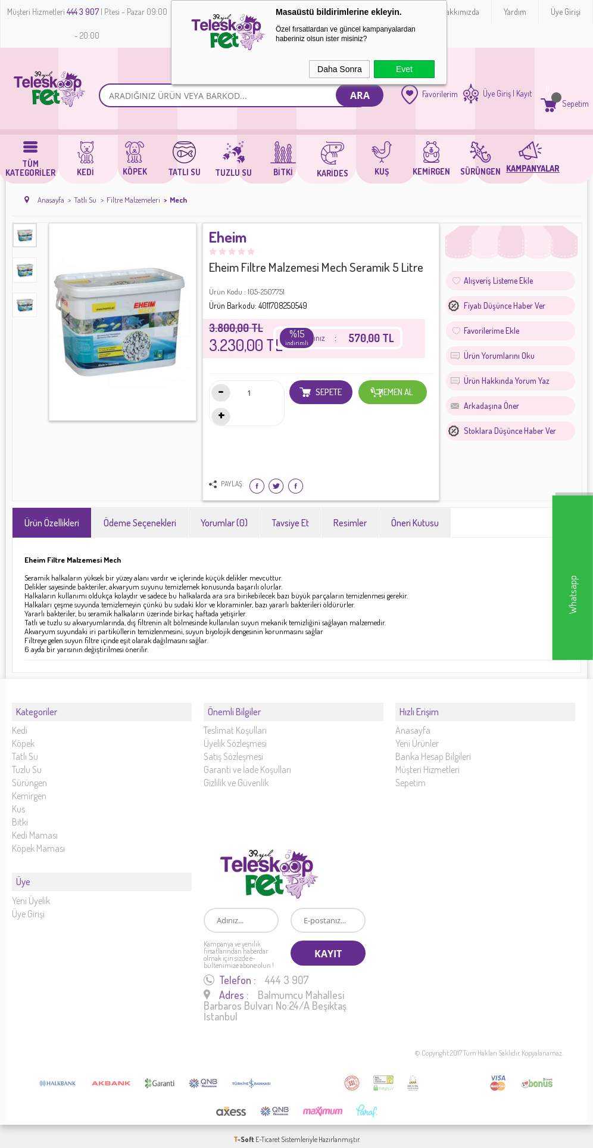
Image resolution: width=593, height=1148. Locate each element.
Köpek (23, 737)
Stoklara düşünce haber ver (510, 431)
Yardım (515, 12)
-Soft (244, 1132)
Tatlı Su (25, 750)
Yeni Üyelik (31, 889)
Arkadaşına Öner (491, 406)
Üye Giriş (497, 93)
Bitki (20, 816)
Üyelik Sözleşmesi (235, 737)
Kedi (19, 724)
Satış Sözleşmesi (233, 750)
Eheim (227, 237)
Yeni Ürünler (417, 737)
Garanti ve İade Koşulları (247, 764)
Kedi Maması (35, 829)
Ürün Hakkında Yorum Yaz (507, 381)
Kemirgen (29, 790)
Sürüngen (29, 777)
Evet (404, 69)
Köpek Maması (38, 842)
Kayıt (524, 93)
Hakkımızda (460, 12)
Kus (18, 803)
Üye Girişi (565, 12)
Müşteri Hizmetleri (427, 764)
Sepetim (410, 777)
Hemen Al (392, 392)
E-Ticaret (267, 1132)
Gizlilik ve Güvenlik (236, 777)
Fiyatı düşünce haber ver (504, 305)
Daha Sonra (339, 69)
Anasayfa (412, 724)
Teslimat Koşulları (235, 724)
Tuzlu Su (27, 764)
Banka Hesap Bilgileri (433, 750)
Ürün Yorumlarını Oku (499, 355)
